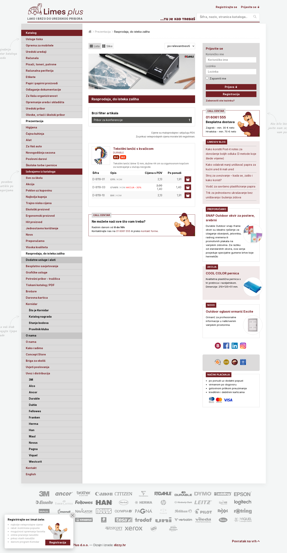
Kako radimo (34, 348)
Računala (32, 58)
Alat (29, 140)
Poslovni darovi (36, 159)
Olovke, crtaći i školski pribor (45, 114)
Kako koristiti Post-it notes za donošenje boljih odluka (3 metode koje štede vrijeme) (231, 154)
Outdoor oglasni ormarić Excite (229, 311)
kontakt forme (149, 231)
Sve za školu (34, 177)
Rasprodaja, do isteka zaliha (45, 253)
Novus (33, 442)
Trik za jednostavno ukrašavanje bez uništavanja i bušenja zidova (229, 195)
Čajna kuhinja (35, 133)
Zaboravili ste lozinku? (220, 100)
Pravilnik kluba (39, 329)
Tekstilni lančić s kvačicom (133, 149)
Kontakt (31, 467)
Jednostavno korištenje (42, 228)
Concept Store (36, 354)
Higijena (31, 127)
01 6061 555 (123, 231)
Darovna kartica (37, 297)
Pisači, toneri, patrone (41, 64)
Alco (32, 386)
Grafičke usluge (36, 272)
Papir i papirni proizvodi (42, 83)
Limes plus (63, 12)
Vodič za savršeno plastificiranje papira (230, 186)
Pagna (33, 449)
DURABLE (118, 152)
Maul (32, 436)
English (31, 474)
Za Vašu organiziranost (42, 95)
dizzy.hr (120, 545)
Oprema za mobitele (40, 45)
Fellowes (35, 411)
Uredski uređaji (36, 51)
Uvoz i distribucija (38, 373)
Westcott (35, 461)
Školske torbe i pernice (41, 165)
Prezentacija (34, 121)
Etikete (31, 77)
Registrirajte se (226, 7)
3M (31, 379)
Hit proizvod (34, 222)
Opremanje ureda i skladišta (45, 102)
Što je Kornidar (39, 310)
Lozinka (211, 66)
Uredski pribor (35, 108)
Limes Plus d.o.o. (76, 545)
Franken (34, 417)
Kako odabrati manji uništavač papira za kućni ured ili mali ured (231, 167)
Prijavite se (250, 7)
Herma (33, 423)
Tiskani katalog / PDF (40, 285)
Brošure (31, 291)
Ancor (33, 392)
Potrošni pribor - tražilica (43, 278)
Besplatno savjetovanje (42, 266)
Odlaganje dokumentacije (43, 89)
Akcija (30, 184)
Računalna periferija (40, 70)
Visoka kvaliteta (37, 247)
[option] (141, 71)
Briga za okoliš (35, 360)
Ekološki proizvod (37, 209)
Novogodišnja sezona (40, 152)
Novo (29, 234)
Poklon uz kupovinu (39, 190)
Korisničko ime (215, 54)
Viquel (33, 455)
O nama (31, 341)
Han (31, 430)
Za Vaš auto (34, 146)
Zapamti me (216, 78)
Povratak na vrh (244, 541)
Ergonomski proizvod (40, 215)
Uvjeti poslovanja (37, 367)
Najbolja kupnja (36, 196)
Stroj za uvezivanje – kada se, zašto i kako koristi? (229, 178)
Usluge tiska (34, 39)
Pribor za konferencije (142, 120)
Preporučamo (35, 240)
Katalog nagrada (40, 316)
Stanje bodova (39, 322)
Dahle (33, 404)
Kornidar (31, 304)
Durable (34, 398)
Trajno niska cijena (39, 203)
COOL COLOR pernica (222, 273)
